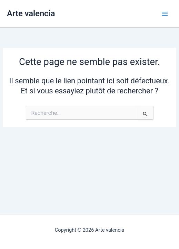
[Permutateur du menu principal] (165, 14)
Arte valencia (31, 13)
